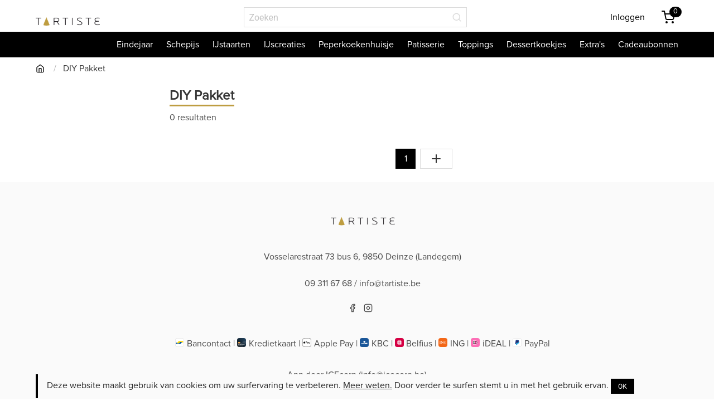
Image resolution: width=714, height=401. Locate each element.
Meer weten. (367, 385)
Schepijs (182, 44)
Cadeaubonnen (648, 44)
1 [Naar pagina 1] (405, 158)
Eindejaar (135, 44)
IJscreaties (284, 44)
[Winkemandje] (668, 17)
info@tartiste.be (390, 283)
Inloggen (627, 17)
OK (622, 386)
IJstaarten (231, 44)
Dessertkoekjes (536, 44)
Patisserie (426, 44)
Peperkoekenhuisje (356, 44)
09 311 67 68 (328, 283)
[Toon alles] (436, 159)
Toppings (475, 44)
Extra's (592, 44)
